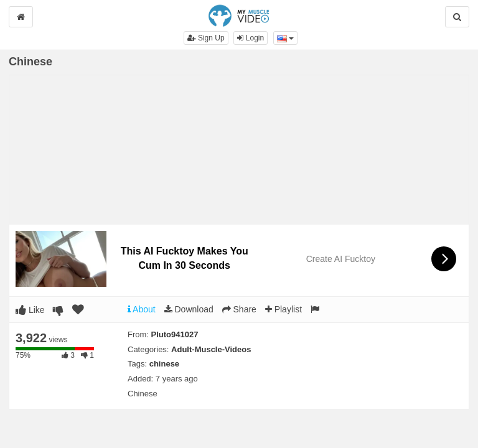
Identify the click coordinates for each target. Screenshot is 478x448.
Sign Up (206, 38)
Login (250, 38)
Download (188, 309)
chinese (164, 363)
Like (30, 310)
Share (239, 309)
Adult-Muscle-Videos (211, 349)
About (142, 309)
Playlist (283, 309)
